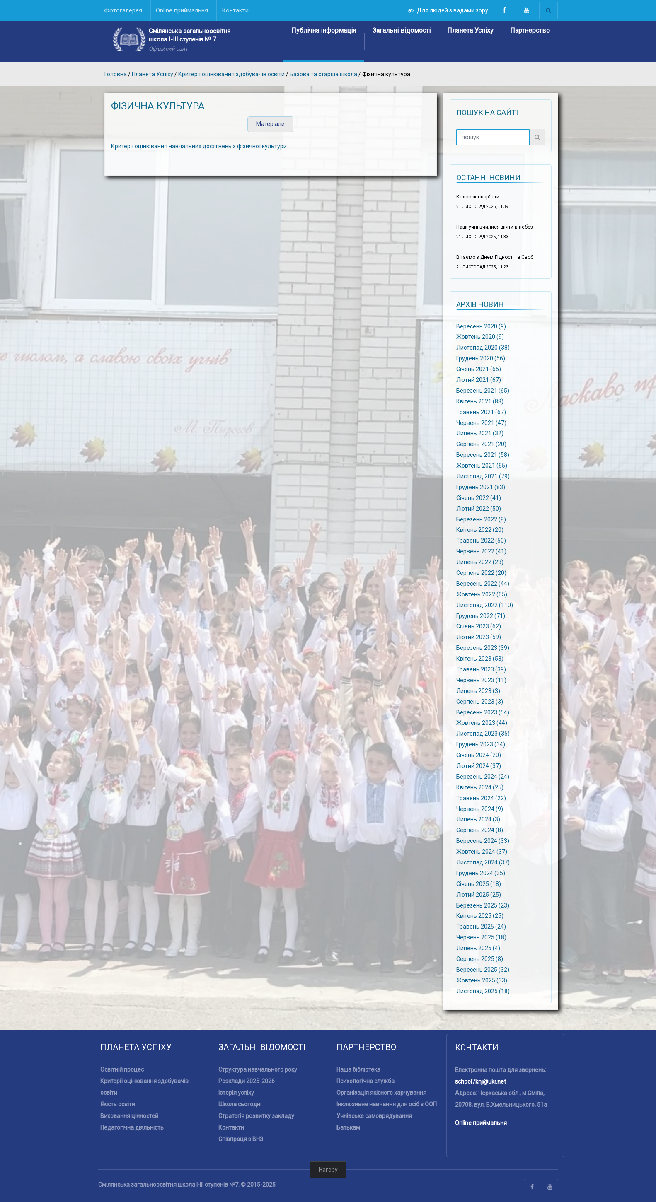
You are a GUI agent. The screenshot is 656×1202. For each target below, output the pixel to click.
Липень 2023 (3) (478, 690)
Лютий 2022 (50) (478, 508)
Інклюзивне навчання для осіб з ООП (386, 1104)
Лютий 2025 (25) (478, 894)
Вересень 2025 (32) (482, 969)
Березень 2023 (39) (482, 647)
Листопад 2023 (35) (483, 733)
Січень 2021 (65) (478, 369)
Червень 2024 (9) (479, 808)
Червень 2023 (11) (481, 680)
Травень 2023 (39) (481, 669)
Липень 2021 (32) (479, 433)
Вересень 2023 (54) (482, 712)
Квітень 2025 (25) (479, 915)
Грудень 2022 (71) (480, 615)
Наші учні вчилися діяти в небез (494, 227)
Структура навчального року (257, 1069)
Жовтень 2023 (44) (481, 722)
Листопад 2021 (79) (483, 476)
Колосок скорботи (477, 197)
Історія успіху (236, 1092)
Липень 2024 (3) (478, 819)
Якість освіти (117, 1104)
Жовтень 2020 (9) (480, 336)
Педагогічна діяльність (132, 1127)
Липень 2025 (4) (478, 948)
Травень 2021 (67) (481, 411)
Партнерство (530, 30)
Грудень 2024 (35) (480, 873)
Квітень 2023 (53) (479, 658)
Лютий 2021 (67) (478, 380)
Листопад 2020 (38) (483, 347)
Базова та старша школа (324, 74)
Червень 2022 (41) (481, 551)
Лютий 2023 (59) (478, 637)
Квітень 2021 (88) (479, 401)
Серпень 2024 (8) (479, 830)
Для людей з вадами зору (448, 10)
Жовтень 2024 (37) (481, 851)
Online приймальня (481, 1123)
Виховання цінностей (129, 1116)
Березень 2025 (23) (482, 905)
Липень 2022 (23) (479, 562)
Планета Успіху (470, 30)
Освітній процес (122, 1069)
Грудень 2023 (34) (480, 744)
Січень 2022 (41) (478, 497)
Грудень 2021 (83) (480, 487)
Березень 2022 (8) (481, 519)
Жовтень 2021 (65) (481, 465)
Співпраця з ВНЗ (240, 1139)
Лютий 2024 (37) (478, 766)
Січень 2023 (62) (478, 626)
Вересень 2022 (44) (482, 583)
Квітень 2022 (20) (479, 529)
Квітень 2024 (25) (479, 787)
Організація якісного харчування (381, 1092)
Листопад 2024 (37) (483, 862)
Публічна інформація (323, 30)
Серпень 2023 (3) (479, 701)
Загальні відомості (402, 30)
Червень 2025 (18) (481, 937)
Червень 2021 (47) (481, 422)
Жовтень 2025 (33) (481, 980)
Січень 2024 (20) (478, 755)
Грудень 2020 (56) (480, 358)
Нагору (328, 1169)
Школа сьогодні (239, 1104)
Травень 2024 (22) (481, 797)
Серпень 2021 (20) (481, 444)
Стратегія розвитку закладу (256, 1116)
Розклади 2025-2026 (246, 1081)
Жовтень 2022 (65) (481, 594)
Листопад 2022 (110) (484, 604)
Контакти (231, 1127)
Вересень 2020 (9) (481, 326)
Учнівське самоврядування (374, 1116)
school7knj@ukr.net (480, 1081)
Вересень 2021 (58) (482, 454)
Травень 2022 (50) (481, 540)
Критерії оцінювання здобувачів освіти (231, 74)
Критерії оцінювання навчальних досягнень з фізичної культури (199, 146)
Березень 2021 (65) (482, 390)
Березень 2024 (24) (482, 776)
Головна (115, 74)
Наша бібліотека (358, 1069)
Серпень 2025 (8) (479, 959)
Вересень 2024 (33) (482, 841)
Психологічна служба (365, 1081)
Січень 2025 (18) (478, 884)
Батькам (348, 1127)
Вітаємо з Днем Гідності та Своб (494, 257)
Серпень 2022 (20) (481, 573)
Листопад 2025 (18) (483, 990)
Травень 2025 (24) (481, 926)
